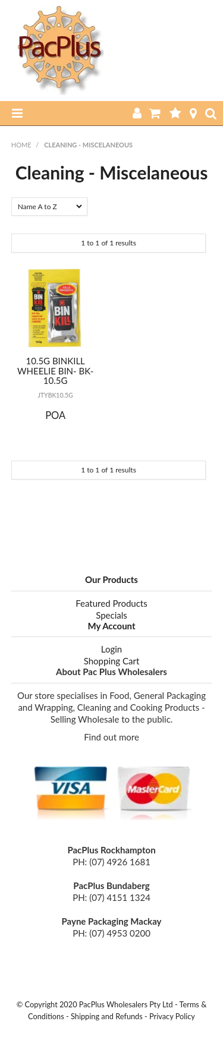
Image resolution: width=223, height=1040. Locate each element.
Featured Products (111, 603)
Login (111, 649)
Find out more (111, 737)
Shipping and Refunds (107, 1016)
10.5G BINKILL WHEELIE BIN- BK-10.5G (55, 370)
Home (21, 145)
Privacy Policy (172, 1016)
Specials (111, 615)
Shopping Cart (112, 660)
